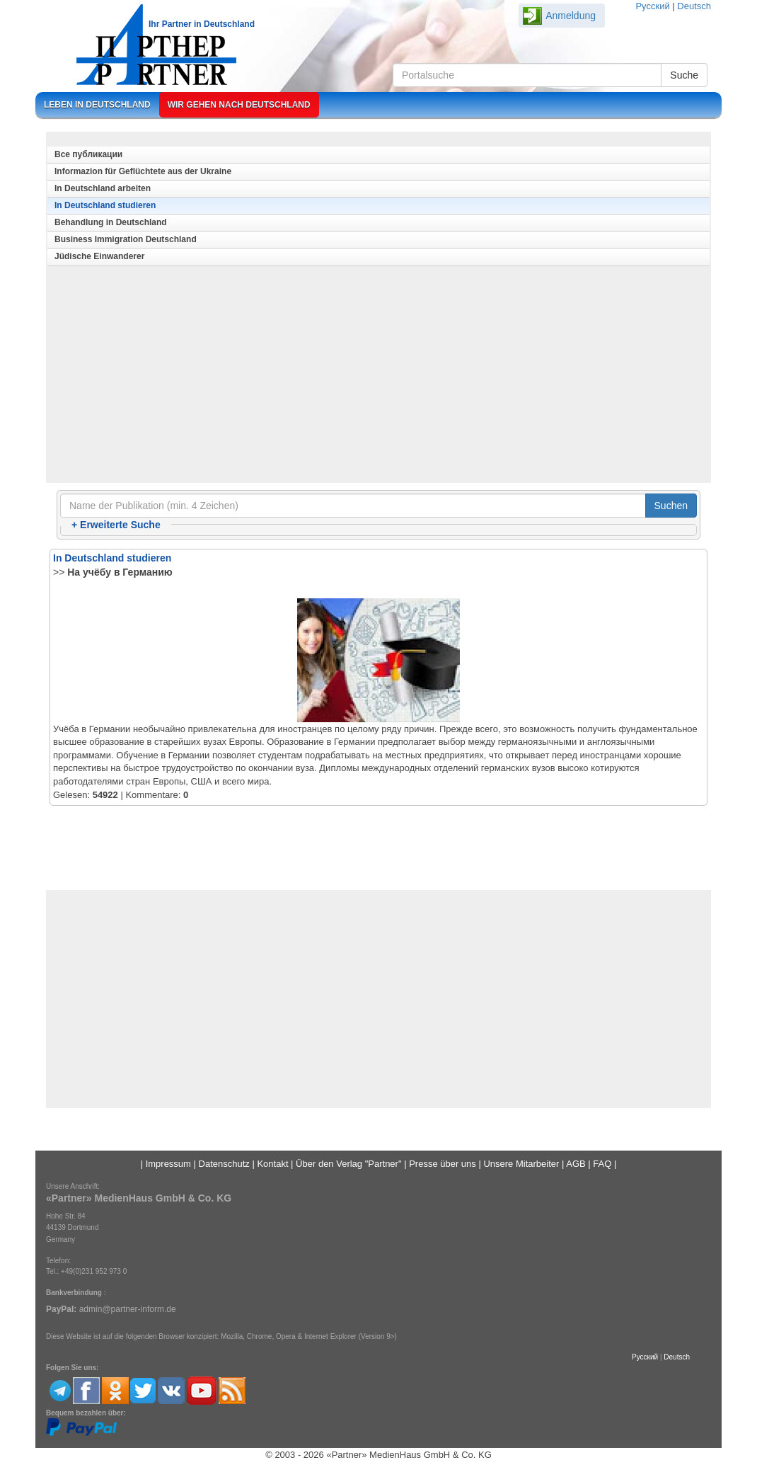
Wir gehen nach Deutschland (239, 105)
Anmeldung (570, 15)
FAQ (602, 1163)
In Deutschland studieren (105, 205)
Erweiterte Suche (116, 524)
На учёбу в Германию (119, 572)
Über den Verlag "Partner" (348, 1163)
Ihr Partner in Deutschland (202, 24)
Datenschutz (224, 1163)
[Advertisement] (378, 378)
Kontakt (272, 1163)
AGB (575, 1163)
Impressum (168, 1163)
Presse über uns (442, 1163)
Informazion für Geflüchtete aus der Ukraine (142, 171)
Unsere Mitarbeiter (521, 1163)
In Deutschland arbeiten (102, 188)
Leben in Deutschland (97, 105)
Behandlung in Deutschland (110, 222)
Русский (652, 6)
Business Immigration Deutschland (125, 239)
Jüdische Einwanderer (99, 256)
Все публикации (88, 154)
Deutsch (694, 6)
